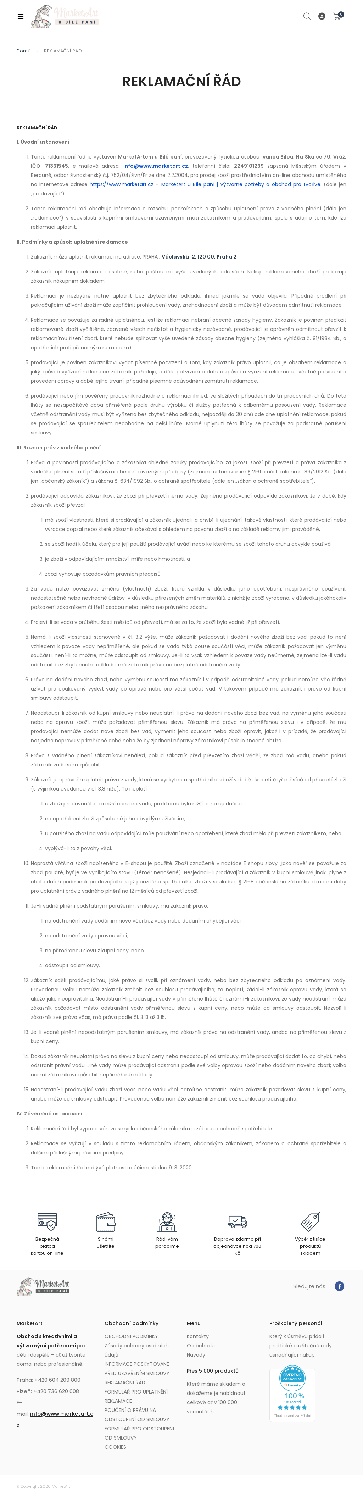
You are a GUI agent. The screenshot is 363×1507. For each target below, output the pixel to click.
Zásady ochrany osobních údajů (137, 1350)
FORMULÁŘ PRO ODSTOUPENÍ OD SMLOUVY (139, 1433)
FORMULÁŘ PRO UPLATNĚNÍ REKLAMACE (136, 1396)
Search (307, 16)
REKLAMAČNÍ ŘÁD (125, 1382)
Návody (196, 1354)
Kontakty (198, 1336)
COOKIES (115, 1447)
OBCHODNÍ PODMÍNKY (131, 1336)
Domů (23, 51)
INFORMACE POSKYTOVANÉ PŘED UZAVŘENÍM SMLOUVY (137, 1369)
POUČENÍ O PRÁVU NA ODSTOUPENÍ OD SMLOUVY (137, 1415)
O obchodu (201, 1345)
